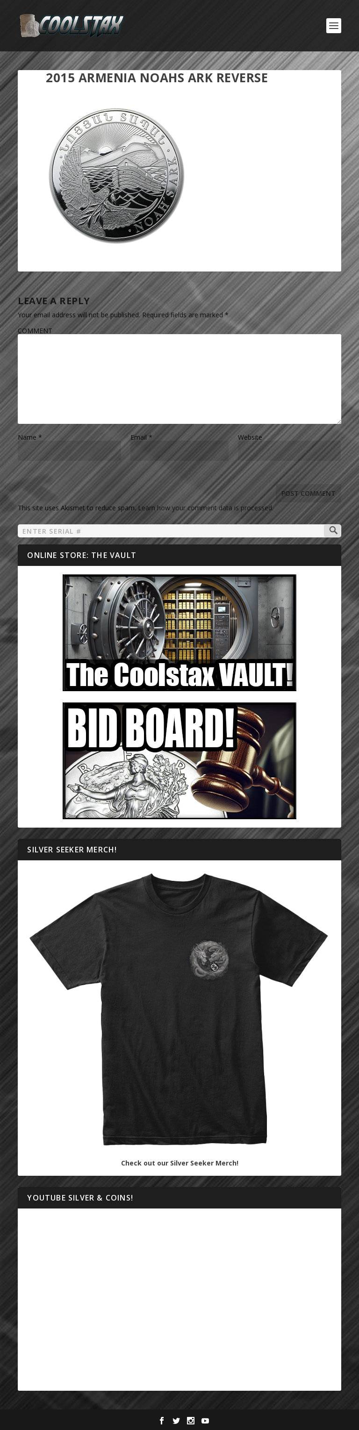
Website (250, 437)
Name (30, 437)
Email (141, 437)
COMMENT (35, 330)
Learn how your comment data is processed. (205, 507)
